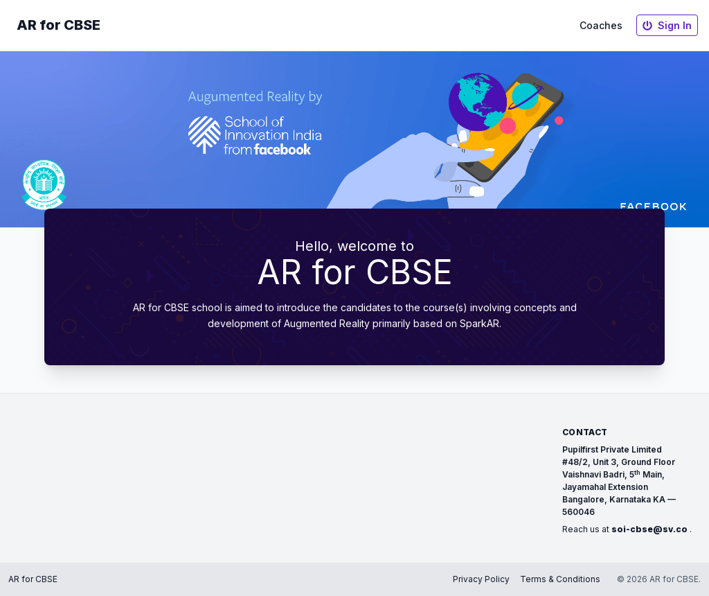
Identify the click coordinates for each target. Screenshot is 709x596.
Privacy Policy (481, 579)
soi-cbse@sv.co (649, 529)
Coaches (601, 25)
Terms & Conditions (560, 579)
